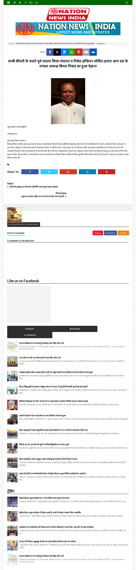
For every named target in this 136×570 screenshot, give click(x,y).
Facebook (110, 223)
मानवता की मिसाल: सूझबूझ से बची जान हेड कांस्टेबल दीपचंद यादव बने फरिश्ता (47, 525)
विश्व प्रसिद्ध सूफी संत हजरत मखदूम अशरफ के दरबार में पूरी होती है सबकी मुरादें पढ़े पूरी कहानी (53, 371)
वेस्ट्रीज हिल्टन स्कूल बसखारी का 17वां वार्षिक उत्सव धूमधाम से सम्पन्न (44, 482)
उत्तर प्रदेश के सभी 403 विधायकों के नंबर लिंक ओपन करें (40, 342)
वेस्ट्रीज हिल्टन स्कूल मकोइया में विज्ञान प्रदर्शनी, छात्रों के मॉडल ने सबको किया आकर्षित (50, 496)
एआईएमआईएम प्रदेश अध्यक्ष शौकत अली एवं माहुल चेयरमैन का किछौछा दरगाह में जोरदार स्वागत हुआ (56, 356)
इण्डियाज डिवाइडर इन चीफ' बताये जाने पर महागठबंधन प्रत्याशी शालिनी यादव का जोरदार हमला (53, 385)
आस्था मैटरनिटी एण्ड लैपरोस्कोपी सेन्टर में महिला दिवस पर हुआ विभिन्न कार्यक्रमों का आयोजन (52, 457)
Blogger (123, 223)
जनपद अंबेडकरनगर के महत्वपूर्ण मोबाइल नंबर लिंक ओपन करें (41, 327)
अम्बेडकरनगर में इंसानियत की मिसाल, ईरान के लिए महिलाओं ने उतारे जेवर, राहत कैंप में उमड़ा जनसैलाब (56, 511)
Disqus (98, 223)
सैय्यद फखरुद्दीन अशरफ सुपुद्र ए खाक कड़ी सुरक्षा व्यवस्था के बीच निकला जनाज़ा (48, 443)
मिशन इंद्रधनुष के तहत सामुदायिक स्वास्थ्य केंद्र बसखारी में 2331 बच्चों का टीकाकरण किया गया (53, 414)
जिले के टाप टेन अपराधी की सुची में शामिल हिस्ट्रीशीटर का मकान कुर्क (44, 428)
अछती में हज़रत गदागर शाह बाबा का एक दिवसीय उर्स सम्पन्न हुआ (42, 399)
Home (11, 43)
